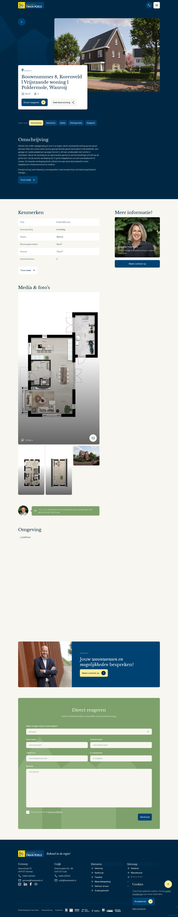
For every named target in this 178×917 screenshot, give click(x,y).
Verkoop (99, 868)
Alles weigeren (139, 908)
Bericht (29, 766)
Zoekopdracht (102, 890)
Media (62, 123)
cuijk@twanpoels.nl (65, 880)
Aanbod (135, 868)
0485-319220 (62, 876)
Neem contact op (137, 263)
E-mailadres (96, 753)
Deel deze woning (64, 102)
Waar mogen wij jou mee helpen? (42, 726)
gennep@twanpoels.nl (30, 880)
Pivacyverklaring (46, 910)
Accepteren (140, 901)
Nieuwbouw (136, 873)
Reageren (91, 123)
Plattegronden (76, 123)
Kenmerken (50, 123)
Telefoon (30, 753)
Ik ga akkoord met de (46, 812)
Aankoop (99, 873)
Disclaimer (59, 910)
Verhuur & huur (102, 886)
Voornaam (31, 739)
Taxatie (98, 877)
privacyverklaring (55, 812)
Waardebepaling (103, 881)
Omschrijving (36, 123)
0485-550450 (26, 876)
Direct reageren (31, 102)
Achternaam (96, 739)
